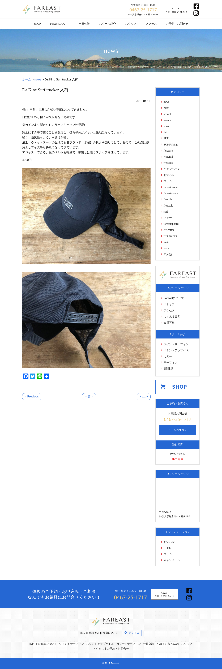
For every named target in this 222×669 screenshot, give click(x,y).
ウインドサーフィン (176, 344)
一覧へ (89, 396)
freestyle (168, 205)
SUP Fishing (171, 144)
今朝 (166, 107)
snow (166, 248)
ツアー (168, 217)
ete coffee (169, 229)
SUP (166, 138)
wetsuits (168, 162)
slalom (167, 120)
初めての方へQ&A (167, 643)
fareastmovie (171, 193)
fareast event (171, 187)
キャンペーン (172, 168)
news (166, 101)
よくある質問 (172, 316)
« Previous (32, 396)
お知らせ (169, 175)
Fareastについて (59, 23)
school (167, 114)
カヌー (168, 356)
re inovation (170, 235)
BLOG (167, 548)
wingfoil (168, 156)
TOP (31, 643)
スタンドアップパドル (177, 350)
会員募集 (169, 322)
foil (165, 132)
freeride (168, 199)
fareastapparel (171, 223)
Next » (143, 396)
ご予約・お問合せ (177, 23)
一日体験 (84, 23)
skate (166, 242)
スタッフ (130, 23)
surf (166, 211)
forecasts (168, 150)
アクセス (151, 23)
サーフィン (170, 362)
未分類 (168, 254)
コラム (168, 181)
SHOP (37, 23)
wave (166, 126)
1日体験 (168, 368)
